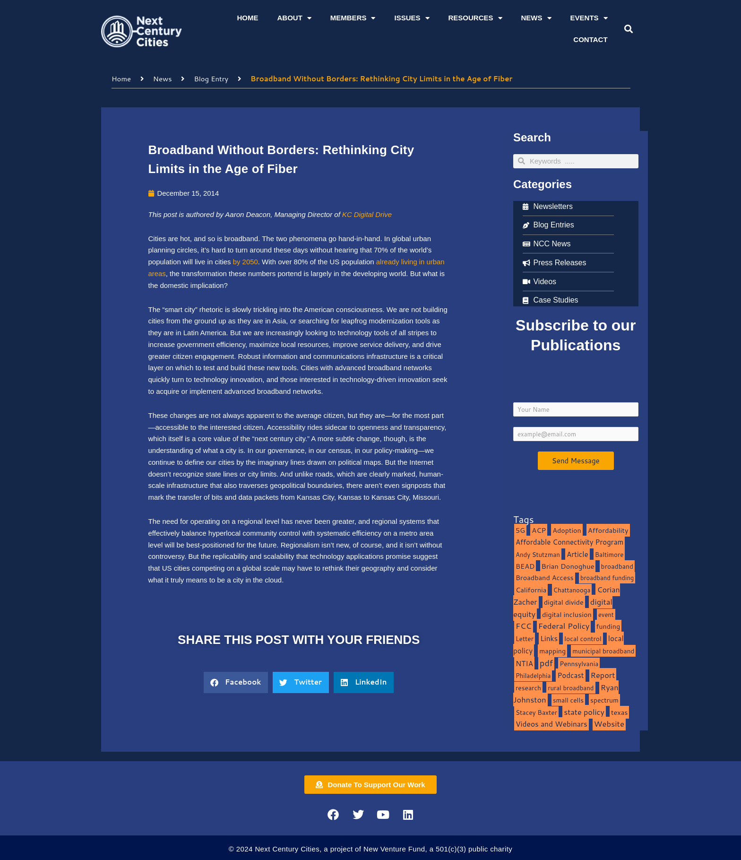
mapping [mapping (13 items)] (552, 650)
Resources (475, 18)
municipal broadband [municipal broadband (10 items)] (603, 650)
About (294, 18)
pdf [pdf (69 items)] (546, 662)
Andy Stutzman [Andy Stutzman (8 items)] (538, 553)
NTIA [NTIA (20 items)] (524, 663)
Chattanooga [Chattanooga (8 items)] (572, 589)
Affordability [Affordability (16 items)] (608, 530)
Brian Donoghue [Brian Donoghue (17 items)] (568, 566)
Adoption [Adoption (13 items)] (566, 530)
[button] (628, 29)
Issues (411, 18)
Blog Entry (211, 78)
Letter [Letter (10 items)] (525, 638)
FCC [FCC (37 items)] (524, 625)
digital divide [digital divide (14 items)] (564, 602)
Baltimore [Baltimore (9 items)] (609, 553)
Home (247, 18)
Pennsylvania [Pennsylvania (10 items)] (579, 663)
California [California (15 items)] (531, 589)
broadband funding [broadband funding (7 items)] (607, 577)
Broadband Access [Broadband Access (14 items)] (545, 577)
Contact (590, 39)
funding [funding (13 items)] (608, 626)
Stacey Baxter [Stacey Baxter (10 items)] (536, 711)
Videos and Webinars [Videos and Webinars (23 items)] (551, 723)
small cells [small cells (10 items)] (568, 699)
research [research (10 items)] (528, 687)
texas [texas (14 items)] (619, 712)
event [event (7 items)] (606, 614)
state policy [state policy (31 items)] (584, 711)
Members (353, 18)
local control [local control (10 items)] (582, 638)
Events (589, 18)
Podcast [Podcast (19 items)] (570, 674)
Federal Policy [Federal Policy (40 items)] (564, 625)
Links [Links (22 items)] (549, 638)
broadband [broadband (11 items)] (617, 565)
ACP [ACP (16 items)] (539, 530)
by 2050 (245, 261)
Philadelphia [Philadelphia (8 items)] (533, 674)
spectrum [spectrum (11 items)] (604, 699)
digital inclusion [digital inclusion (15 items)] (567, 614)
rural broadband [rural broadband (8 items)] (571, 687)
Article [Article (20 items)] (577, 553)
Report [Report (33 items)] (603, 674)
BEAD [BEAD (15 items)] (525, 566)
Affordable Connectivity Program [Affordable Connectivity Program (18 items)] (569, 542)
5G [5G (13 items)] (520, 530)
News (536, 18)
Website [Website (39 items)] (609, 723)
